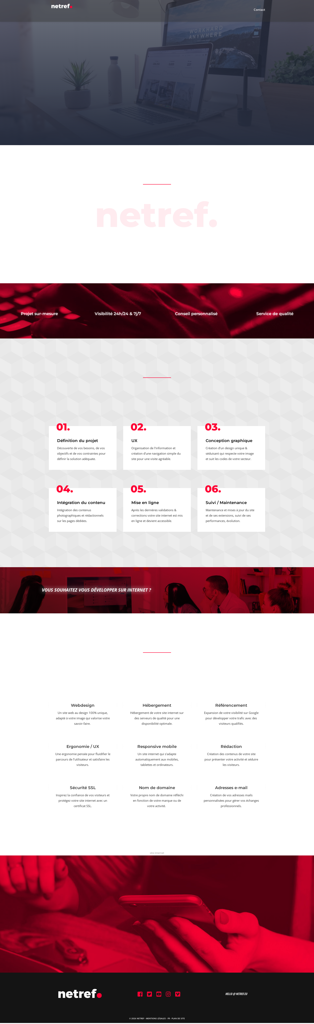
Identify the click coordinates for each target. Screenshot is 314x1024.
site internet (157, 853)
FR (169, 1019)
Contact (259, 12)
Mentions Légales (156, 1019)
